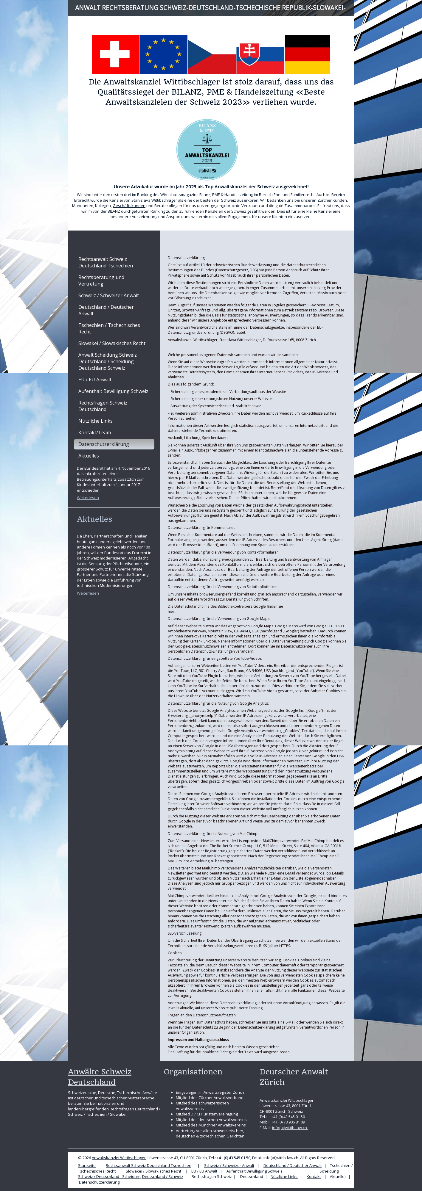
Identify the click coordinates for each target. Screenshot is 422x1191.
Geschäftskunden (129, 205)
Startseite (87, 1165)
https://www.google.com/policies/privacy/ (211, 611)
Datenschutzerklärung (99, 1182)
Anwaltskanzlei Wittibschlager (119, 1157)
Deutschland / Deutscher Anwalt (292, 1165)
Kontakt (314, 1176)
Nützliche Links (284, 1176)
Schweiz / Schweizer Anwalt (229, 1165)
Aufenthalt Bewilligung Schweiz (254, 1171)
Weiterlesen (88, 497)
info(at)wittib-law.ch (290, 1127)
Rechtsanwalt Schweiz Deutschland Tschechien (148, 1165)
